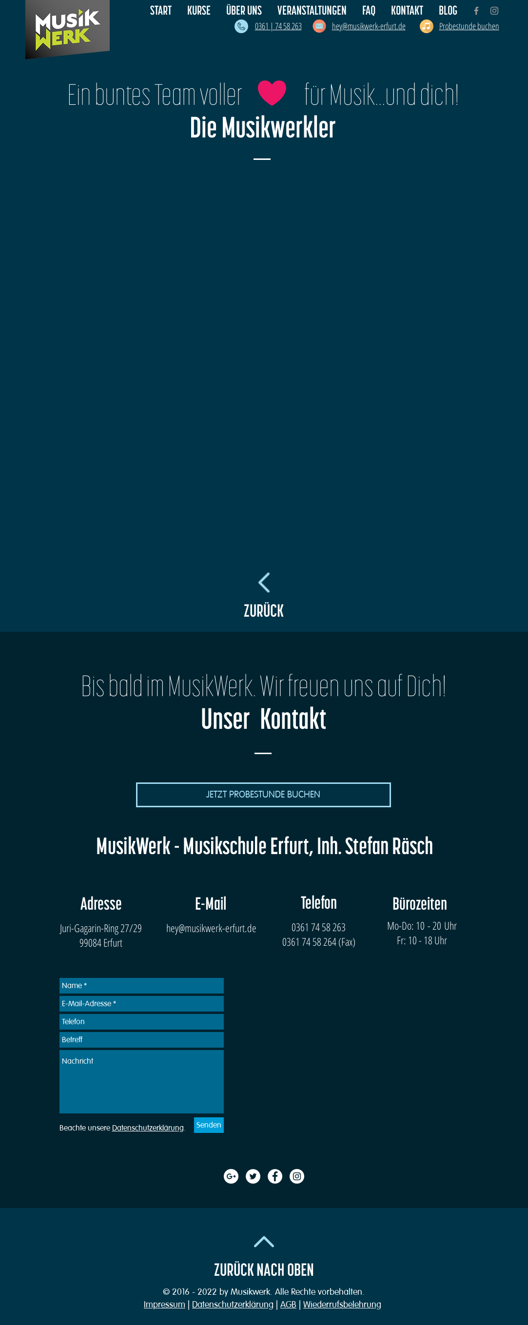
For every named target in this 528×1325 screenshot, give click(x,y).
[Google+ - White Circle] (231, 1176)
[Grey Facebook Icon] (476, 10)
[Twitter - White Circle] (253, 1176)
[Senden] (209, 1125)
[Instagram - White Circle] (297, 1176)
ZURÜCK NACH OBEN (264, 1270)
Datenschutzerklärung (233, 1304)
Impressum (164, 1304)
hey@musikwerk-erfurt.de (211, 927)
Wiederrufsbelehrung (342, 1304)
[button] (244, 10)
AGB (288, 1304)
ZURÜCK (264, 611)
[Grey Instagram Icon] (494, 10)
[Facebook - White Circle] (275, 1176)
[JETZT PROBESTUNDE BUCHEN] (263, 794)
